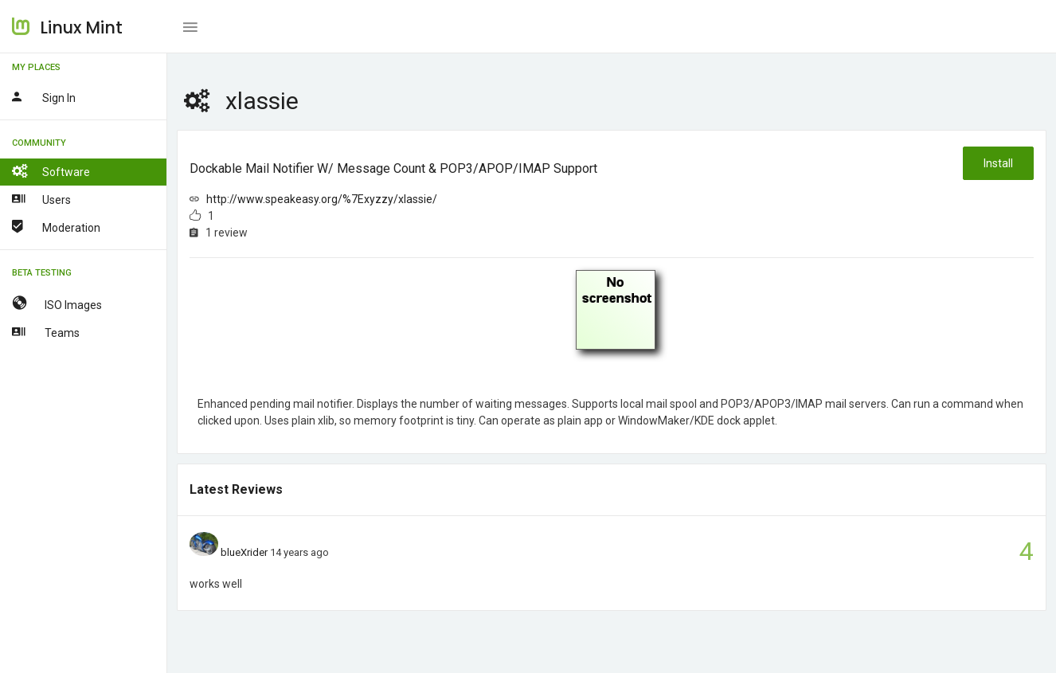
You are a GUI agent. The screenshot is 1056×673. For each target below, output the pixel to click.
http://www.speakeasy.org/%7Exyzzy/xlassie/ (321, 199)
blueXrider (244, 552)
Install (998, 163)
